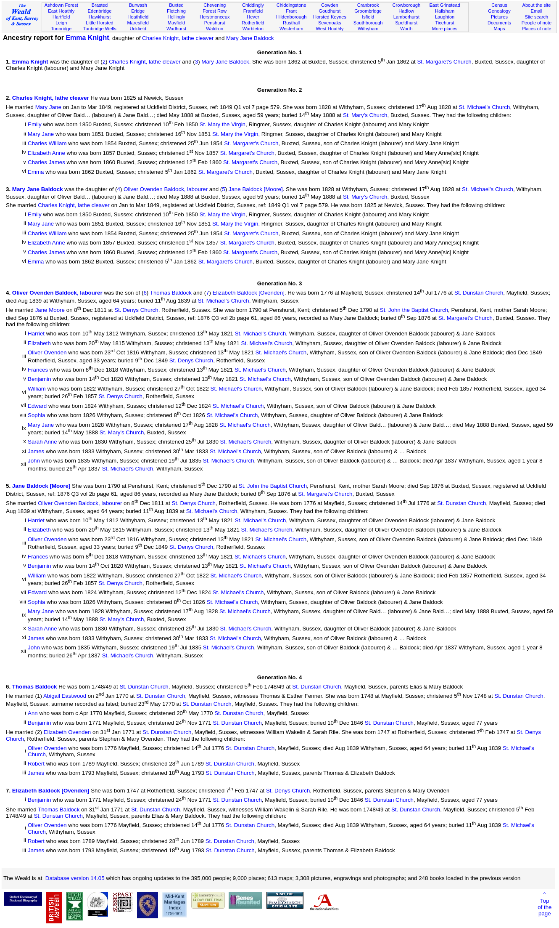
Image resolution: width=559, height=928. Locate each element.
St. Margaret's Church (444, 61)
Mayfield (176, 22)
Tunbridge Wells (99, 28)
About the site (536, 5)
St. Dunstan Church (478, 293)
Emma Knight (87, 37)
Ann (33, 713)
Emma (36, 172)
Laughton (444, 16)
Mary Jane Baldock (250, 38)
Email (537, 10)
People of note (537, 22)
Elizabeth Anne (46, 153)
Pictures (499, 16)
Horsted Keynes (329, 16)
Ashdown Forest (61, 5)
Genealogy (499, 10)
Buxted (176, 5)
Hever (253, 16)
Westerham (291, 28)
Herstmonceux (215, 16)
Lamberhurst (406, 16)
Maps (499, 28)
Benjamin (39, 379)
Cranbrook (368, 5)
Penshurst (214, 22)
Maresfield (138, 22)
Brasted (100, 5)
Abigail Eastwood (64, 696)
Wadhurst (176, 28)
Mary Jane (48, 107)
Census (499, 5)
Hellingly (176, 16)
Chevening (214, 5)
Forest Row (215, 10)
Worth (406, 28)
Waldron (214, 28)
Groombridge (368, 10)
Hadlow (406, 10)
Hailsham (444, 10)
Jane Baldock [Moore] (256, 189)
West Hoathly (329, 28)
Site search (536, 16)
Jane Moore (50, 310)
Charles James (46, 163)
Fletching (176, 10)
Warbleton (253, 28)
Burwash (138, 5)
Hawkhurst (100, 16)
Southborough (368, 22)
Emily (35, 125)
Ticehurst (444, 22)
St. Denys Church (136, 310)
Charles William (47, 144)
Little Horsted (99, 22)
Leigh (61, 22)
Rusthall (291, 22)
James (36, 451)
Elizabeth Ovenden (67, 732)
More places (445, 28)
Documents (499, 22)
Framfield (253, 10)
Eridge (138, 10)
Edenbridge (100, 10)
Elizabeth (39, 343)
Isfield (368, 16)
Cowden (329, 5)
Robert (36, 763)
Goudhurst (329, 10)
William (37, 389)
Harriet (36, 334)
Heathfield (137, 16)
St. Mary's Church (365, 115)
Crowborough (407, 5)
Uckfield (137, 28)
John (34, 461)
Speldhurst (406, 22)
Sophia (36, 415)
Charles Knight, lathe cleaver (178, 38)
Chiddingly (253, 5)
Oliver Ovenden (47, 353)
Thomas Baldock (171, 293)
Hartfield (61, 16)
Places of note (536, 28)
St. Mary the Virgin (222, 125)
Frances (38, 370)
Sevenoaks (329, 22)
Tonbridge (61, 28)
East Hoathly (61, 10)
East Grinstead (444, 5)
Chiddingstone (291, 5)
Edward (37, 406)
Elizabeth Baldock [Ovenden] (249, 293)
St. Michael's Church (484, 107)
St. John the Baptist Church (414, 310)
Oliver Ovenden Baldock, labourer (166, 189)
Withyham (368, 28)
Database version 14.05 (75, 878)
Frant (291, 10)
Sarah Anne (42, 442)
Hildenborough (291, 16)
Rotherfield (253, 22)
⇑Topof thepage (544, 904)
